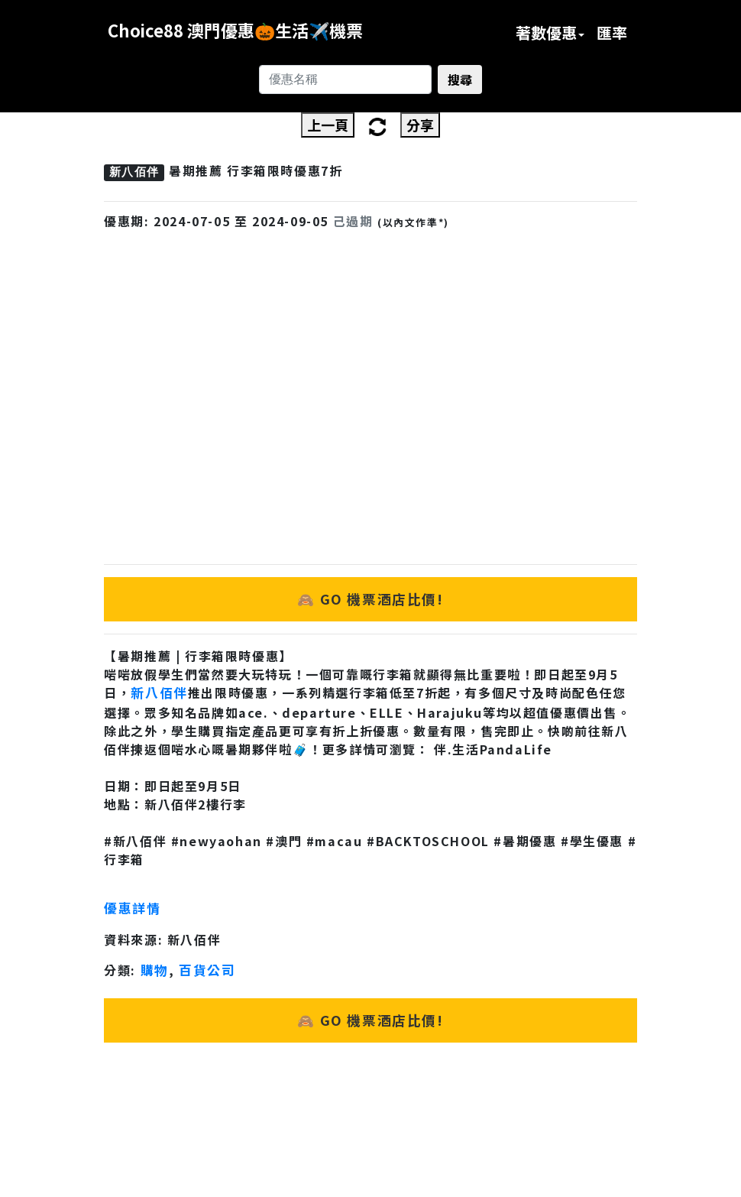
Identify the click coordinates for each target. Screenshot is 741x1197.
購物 (155, 970)
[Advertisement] (370, 368)
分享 (420, 125)
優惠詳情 (132, 908)
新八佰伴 (159, 692)
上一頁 (327, 125)
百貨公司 (207, 970)
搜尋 (460, 79)
